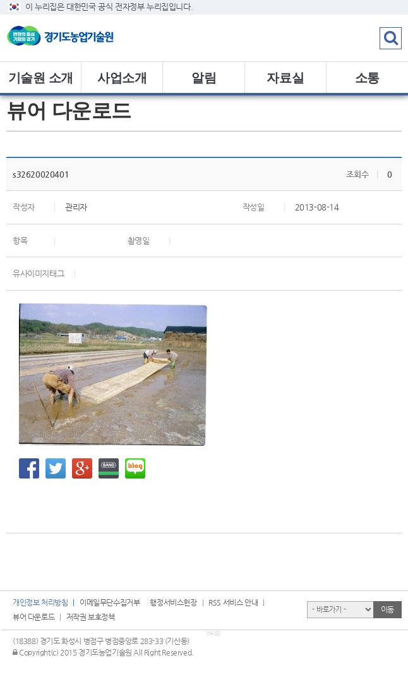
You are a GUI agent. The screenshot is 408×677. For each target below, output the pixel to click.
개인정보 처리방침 (40, 602)
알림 (203, 78)
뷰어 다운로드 (33, 617)
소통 (367, 78)
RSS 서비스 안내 (233, 602)
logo (79, 38)
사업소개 (122, 78)
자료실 (285, 78)
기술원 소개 (40, 78)
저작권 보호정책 (90, 617)
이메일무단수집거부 (110, 602)
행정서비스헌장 (173, 602)
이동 (387, 609)
